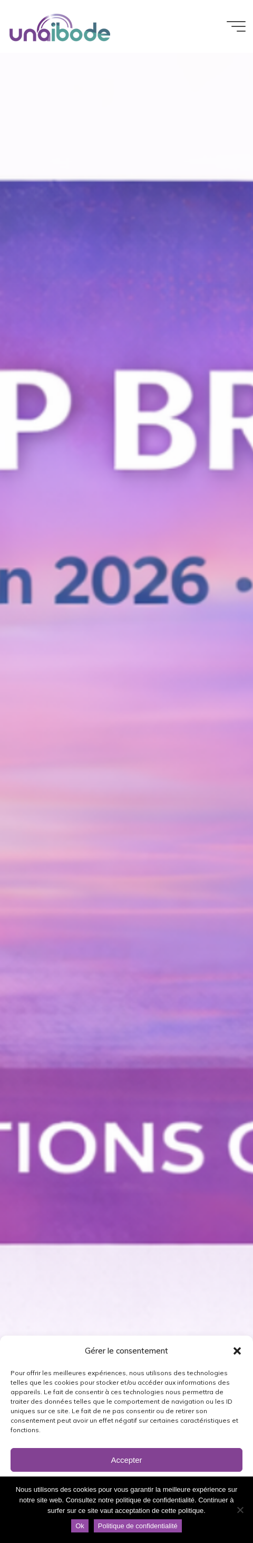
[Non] (240, 1509)
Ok (79, 1526)
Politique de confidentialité (138, 1526)
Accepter (126, 1459)
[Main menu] (236, 26)
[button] (237, 1351)
